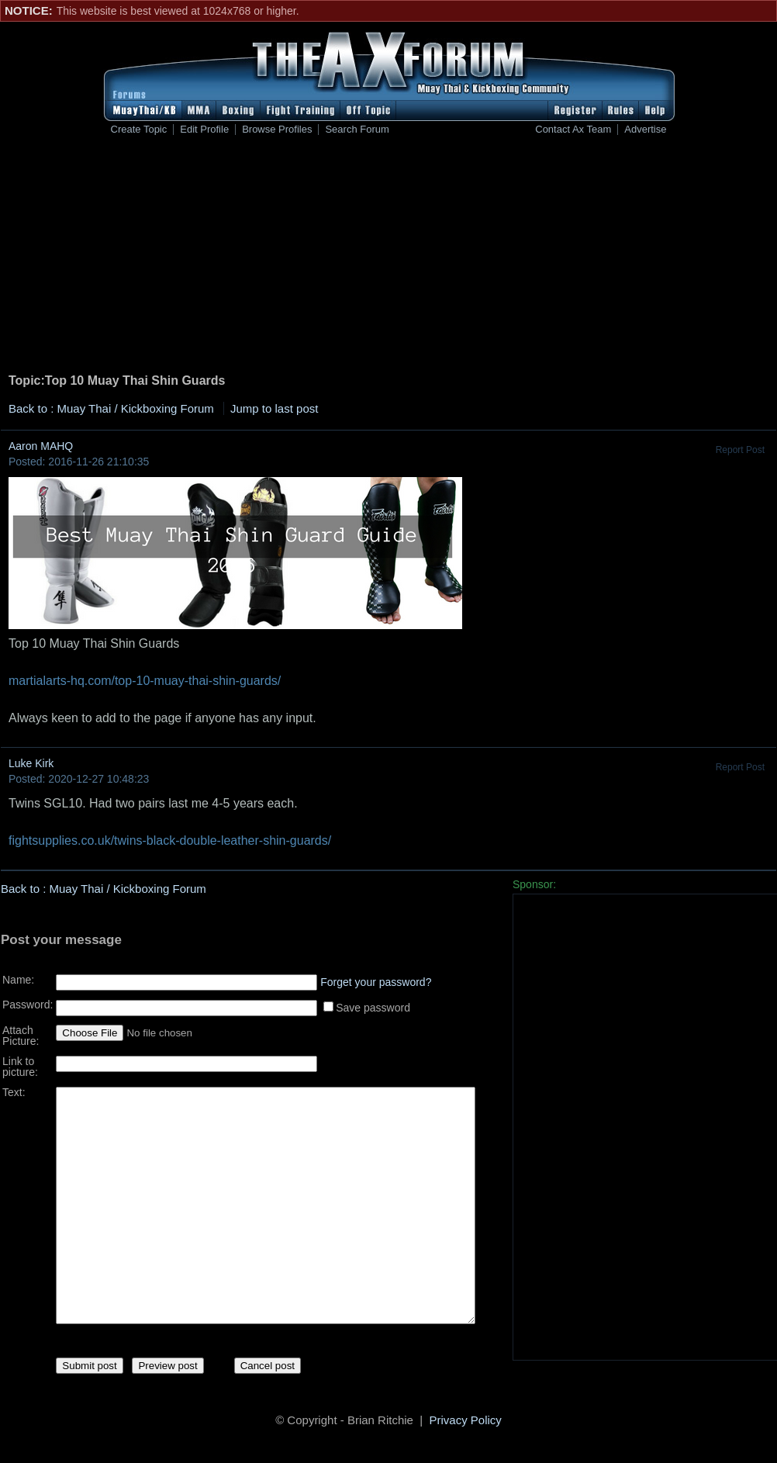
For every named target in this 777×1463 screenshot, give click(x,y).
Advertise (645, 129)
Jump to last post (274, 408)
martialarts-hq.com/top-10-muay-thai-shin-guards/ (145, 680)
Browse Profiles (277, 129)
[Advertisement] (389, 256)
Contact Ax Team (573, 129)
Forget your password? (375, 976)
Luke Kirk (31, 763)
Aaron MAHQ (41, 446)
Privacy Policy (466, 1422)
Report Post (740, 449)
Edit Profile (204, 129)
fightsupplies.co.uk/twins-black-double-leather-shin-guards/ (170, 840)
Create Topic (139, 129)
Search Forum (356, 129)
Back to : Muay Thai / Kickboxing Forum (111, 408)
